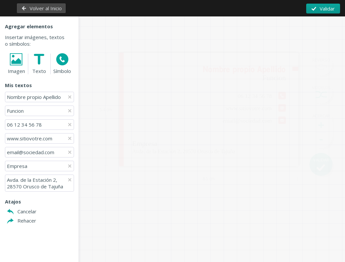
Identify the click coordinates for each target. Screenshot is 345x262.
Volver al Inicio (46, 8)
